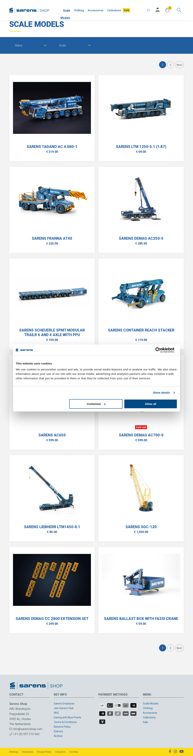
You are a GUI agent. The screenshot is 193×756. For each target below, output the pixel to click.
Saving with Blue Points (67, 717)
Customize (96, 403)
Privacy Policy (44, 751)
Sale (126, 10)
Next (179, 64)
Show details (161, 392)
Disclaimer (27, 751)
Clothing (79, 10)
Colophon (60, 751)
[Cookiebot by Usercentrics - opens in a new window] (161, 350)
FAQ (56, 712)
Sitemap (13, 751)
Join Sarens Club (63, 708)
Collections (114, 10)
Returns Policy (62, 726)
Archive (58, 735)
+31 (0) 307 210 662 (24, 734)
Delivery (58, 731)
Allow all (150, 403)
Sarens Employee (64, 703)
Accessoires (95, 10)
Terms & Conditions (65, 722)
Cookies (73, 751)
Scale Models (65, 14)
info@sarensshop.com (25, 729)
